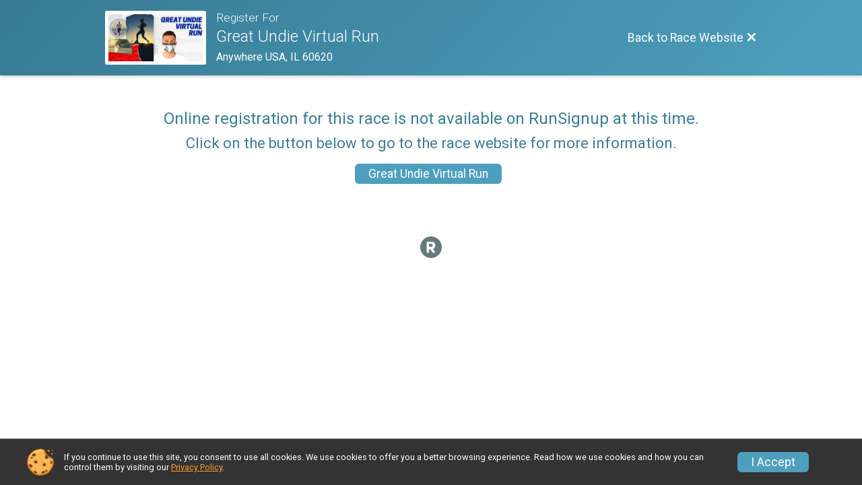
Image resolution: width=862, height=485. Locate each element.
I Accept (773, 462)
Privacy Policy (196, 467)
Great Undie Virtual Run (428, 174)
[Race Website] (160, 38)
